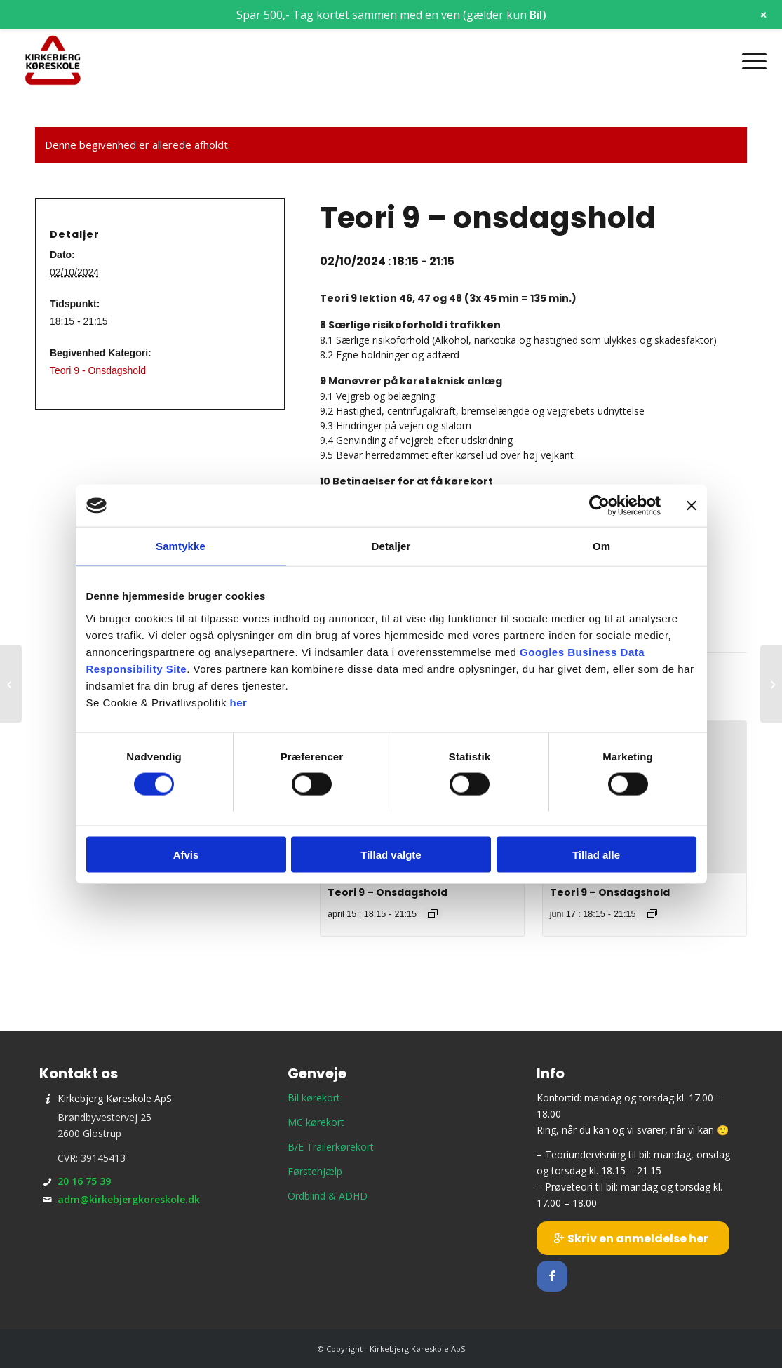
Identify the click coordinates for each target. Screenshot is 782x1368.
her (239, 702)
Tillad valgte (390, 854)
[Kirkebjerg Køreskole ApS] (52, 61)
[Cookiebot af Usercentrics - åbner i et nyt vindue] (599, 505)
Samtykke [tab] (180, 546)
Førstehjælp (315, 1171)
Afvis (186, 854)
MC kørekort (316, 1122)
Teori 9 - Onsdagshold (98, 370)
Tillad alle (596, 854)
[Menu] (750, 61)
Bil (536, 14)
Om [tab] (601, 546)
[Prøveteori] (771, 684)
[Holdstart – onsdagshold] (11, 684)
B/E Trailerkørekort (331, 1146)
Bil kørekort (314, 1097)
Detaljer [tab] (391, 546)
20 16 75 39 (84, 1181)
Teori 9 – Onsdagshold (387, 892)
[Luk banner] (691, 506)
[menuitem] (750, 61)
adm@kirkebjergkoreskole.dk (129, 1199)
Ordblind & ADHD (328, 1195)
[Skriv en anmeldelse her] (633, 1238)
